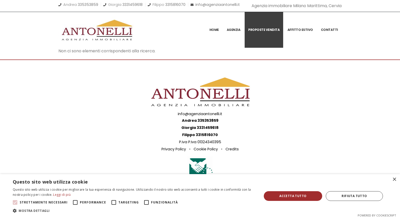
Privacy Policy (173, 149)
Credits (232, 149)
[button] (134, 211)
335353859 (88, 4)
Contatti (329, 30)
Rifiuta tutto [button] (354, 196)
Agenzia (234, 30)
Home (214, 30)
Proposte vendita (264, 30)
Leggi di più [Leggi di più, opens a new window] (62, 194)
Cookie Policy (206, 149)
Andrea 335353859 (200, 120)
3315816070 (175, 4)
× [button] (394, 179)
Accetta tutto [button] (292, 196)
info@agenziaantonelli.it (217, 4)
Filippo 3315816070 (200, 134)
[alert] (200, 196)
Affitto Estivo (300, 30)
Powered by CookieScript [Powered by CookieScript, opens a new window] (377, 215)
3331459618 (132, 4)
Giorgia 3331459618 (200, 127)
